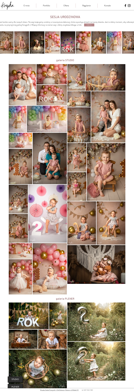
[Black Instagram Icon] (129, 5)
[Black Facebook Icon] (125, 5)
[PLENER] (15, 387)
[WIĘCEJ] (89, 25)
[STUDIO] (15, 379)
